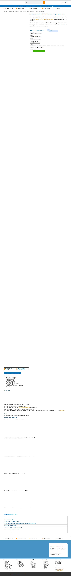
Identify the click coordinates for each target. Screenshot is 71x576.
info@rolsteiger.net (60, 569)
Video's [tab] (15, 373)
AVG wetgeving (46, 562)
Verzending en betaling (47, 565)
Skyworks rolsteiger (8, 571)
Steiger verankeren (21, 563)
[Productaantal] (31, 51)
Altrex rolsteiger (7, 567)
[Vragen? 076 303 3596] (55, 8)
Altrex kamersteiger (21, 565)
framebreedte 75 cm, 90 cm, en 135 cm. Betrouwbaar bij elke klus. (44, 19)
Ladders (32, 562)
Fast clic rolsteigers (8, 562)
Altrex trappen (33, 567)
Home (4, 11)
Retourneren (46, 563)
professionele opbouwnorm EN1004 (24, 407)
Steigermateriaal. (62, 410)
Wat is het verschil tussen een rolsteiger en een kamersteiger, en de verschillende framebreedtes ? (20, 523)
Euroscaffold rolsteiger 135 (22, 11)
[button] (35, 517)
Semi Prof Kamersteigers (8, 565)
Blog (45, 566)
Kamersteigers (7, 564)
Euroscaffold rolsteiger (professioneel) (14, 11)
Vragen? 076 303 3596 (59, 8)
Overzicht (7, 11)
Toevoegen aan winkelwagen (39, 50)
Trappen (32, 561)
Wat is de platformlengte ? (9, 519)
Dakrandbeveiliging (21, 564)
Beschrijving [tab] (6, 373)
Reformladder (33, 565)
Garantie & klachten (47, 564)
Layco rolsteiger (7, 569)
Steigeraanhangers (8, 566)
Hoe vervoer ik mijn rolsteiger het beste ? (11, 529)
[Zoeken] (44, 2)
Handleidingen (46, 561)
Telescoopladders (33, 564)
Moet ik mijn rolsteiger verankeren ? (11, 525)
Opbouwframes (20, 561)
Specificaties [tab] (11, 373)
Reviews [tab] (19, 373)
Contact (45, 568)
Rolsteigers (7, 561)
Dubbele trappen (33, 563)
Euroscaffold (63, 24)
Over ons (45, 567)
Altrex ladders (33, 566)
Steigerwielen (20, 562)
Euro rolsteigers (7, 563)
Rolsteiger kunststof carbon (9, 570)
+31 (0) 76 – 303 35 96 (60, 570)
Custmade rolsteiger (8, 568)
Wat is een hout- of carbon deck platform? (12, 521)
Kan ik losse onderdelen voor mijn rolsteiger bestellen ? (14, 527)
